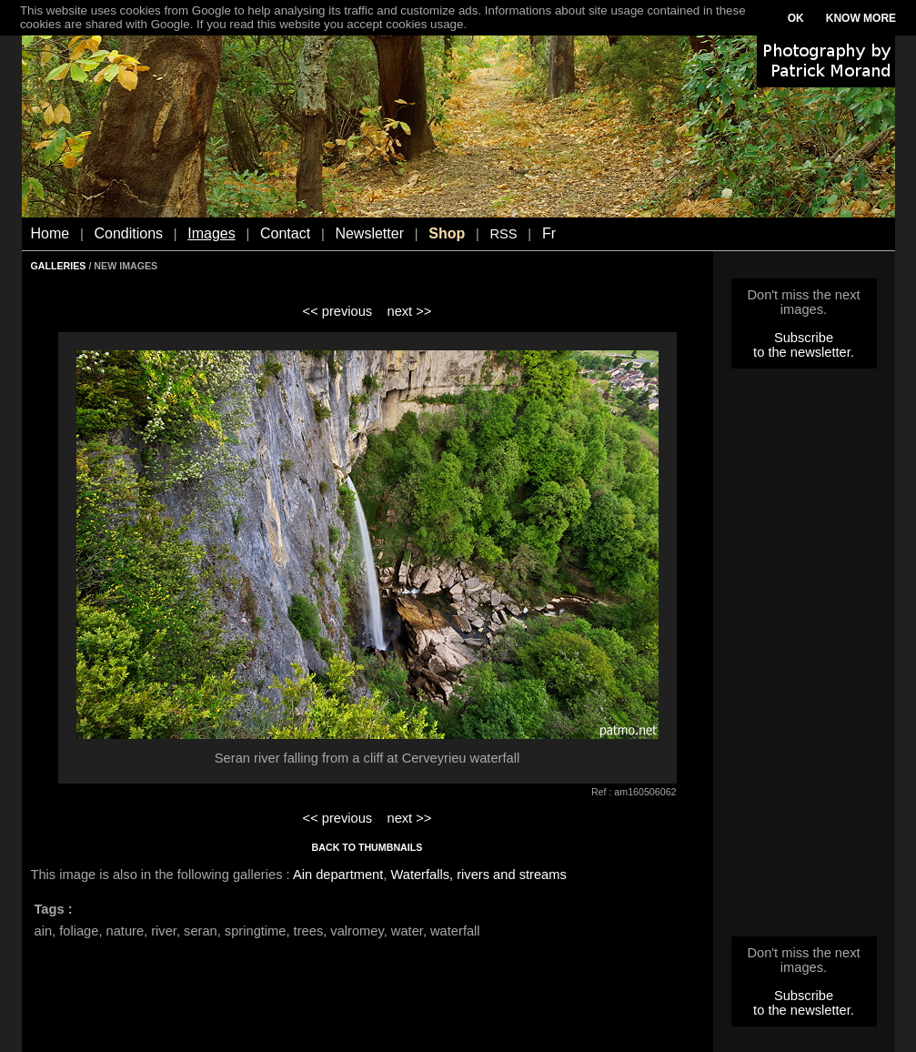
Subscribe (803, 337)
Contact (285, 233)
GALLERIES (58, 265)
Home (50, 233)
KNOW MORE (861, 18)
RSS (503, 234)
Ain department (338, 874)
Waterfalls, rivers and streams (478, 874)
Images (211, 233)
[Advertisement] (804, 658)
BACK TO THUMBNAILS (367, 847)
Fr (549, 233)
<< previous (338, 311)
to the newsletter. (803, 352)
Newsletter (369, 233)
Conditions (128, 233)
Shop (446, 233)
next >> (409, 311)
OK (796, 18)
